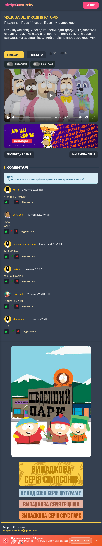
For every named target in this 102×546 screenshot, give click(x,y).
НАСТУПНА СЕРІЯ (83, 154)
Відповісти (28, 202)
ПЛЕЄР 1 (14, 55)
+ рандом (43, 64)
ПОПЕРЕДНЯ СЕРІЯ (19, 154)
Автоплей (17, 64)
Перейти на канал (81, 540)
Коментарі (17, 167)
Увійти (91, 5)
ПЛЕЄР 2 (36, 55)
